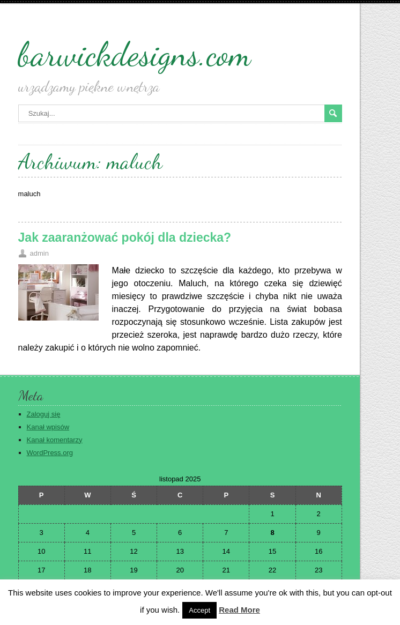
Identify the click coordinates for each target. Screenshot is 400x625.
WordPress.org (50, 453)
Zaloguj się (44, 414)
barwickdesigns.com (134, 54)
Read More (239, 609)
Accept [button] (199, 610)
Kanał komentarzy (55, 440)
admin (39, 253)
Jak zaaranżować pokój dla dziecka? (125, 237)
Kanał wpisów (48, 427)
